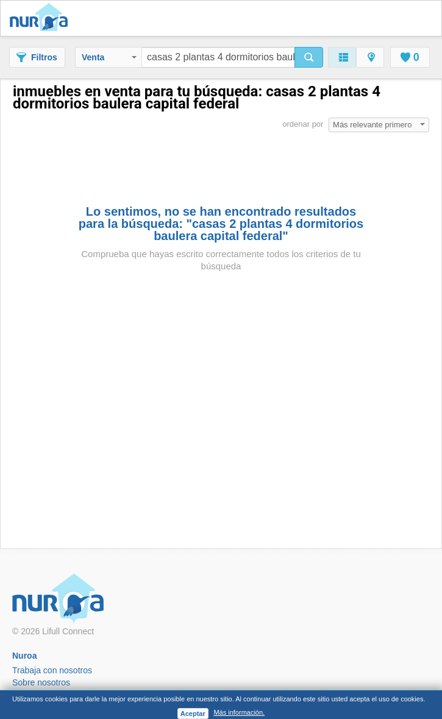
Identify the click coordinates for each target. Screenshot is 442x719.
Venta (109, 57)
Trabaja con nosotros (52, 670)
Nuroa (42, 18)
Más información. (239, 712)
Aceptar (192, 713)
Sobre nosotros (41, 682)
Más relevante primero (379, 124)
